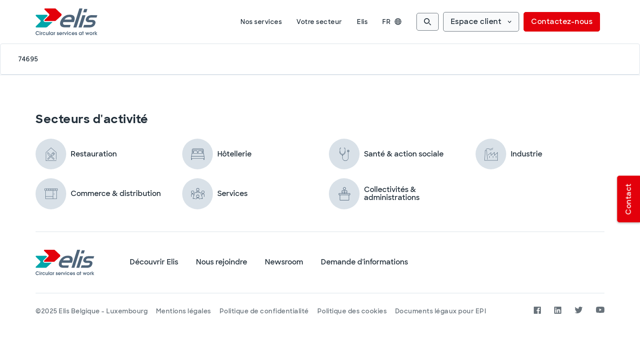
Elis (362, 22)
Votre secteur (319, 22)
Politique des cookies (353, 311)
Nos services (261, 22)
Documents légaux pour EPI (443, 311)
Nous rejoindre (221, 262)
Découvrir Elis (154, 262)
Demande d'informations (364, 262)
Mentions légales (184, 311)
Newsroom (284, 262)
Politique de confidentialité (265, 311)
